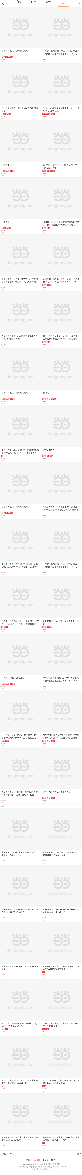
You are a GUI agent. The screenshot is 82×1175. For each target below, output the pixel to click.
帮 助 (53, 1160)
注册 (12, 1154)
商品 (18, 1)
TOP (79, 1154)
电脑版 (46, 1160)
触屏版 (37, 1160)
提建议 (29, 1160)
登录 (5, 1154)
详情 (33, 1)
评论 (48, 1)
